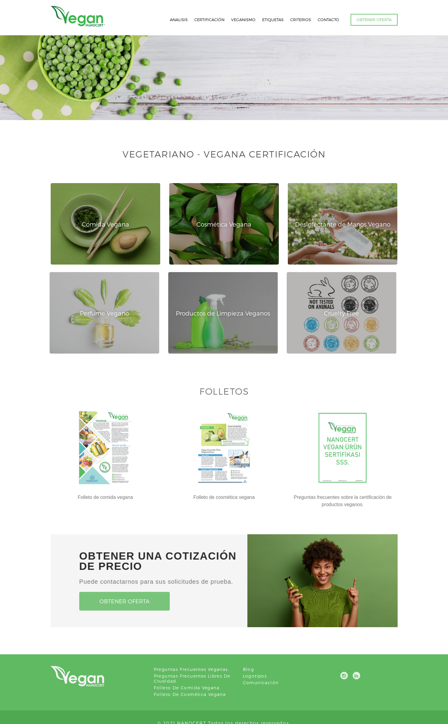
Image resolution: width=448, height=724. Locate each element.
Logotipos (255, 675)
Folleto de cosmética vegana (190, 694)
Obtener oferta (122, 601)
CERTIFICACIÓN (209, 19)
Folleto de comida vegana (187, 687)
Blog (248, 669)
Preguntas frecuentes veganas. (191, 669)
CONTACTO (328, 19)
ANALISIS (179, 19)
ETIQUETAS (273, 19)
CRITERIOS (300, 19)
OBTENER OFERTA (374, 19)
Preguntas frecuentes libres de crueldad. (192, 678)
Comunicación (261, 682)
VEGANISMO (243, 19)
